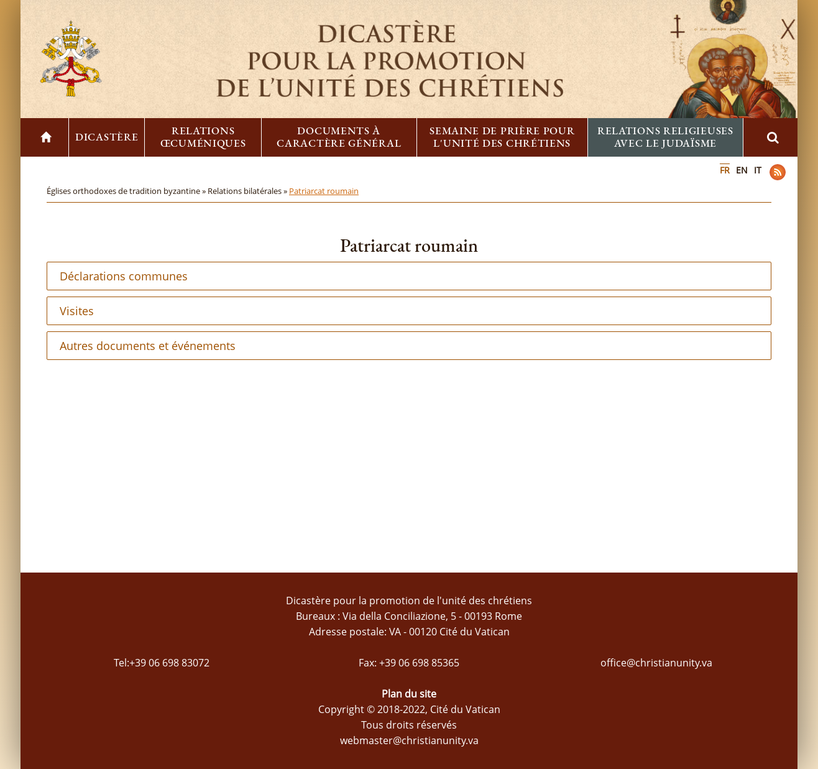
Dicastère (106, 137)
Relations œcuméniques (203, 137)
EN (742, 170)
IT (757, 170)
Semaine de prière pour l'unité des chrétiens (502, 137)
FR (725, 170)
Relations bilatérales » (248, 190)
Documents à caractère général (339, 137)
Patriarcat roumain (324, 190)
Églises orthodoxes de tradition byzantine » (127, 190)
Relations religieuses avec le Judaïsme (665, 137)
